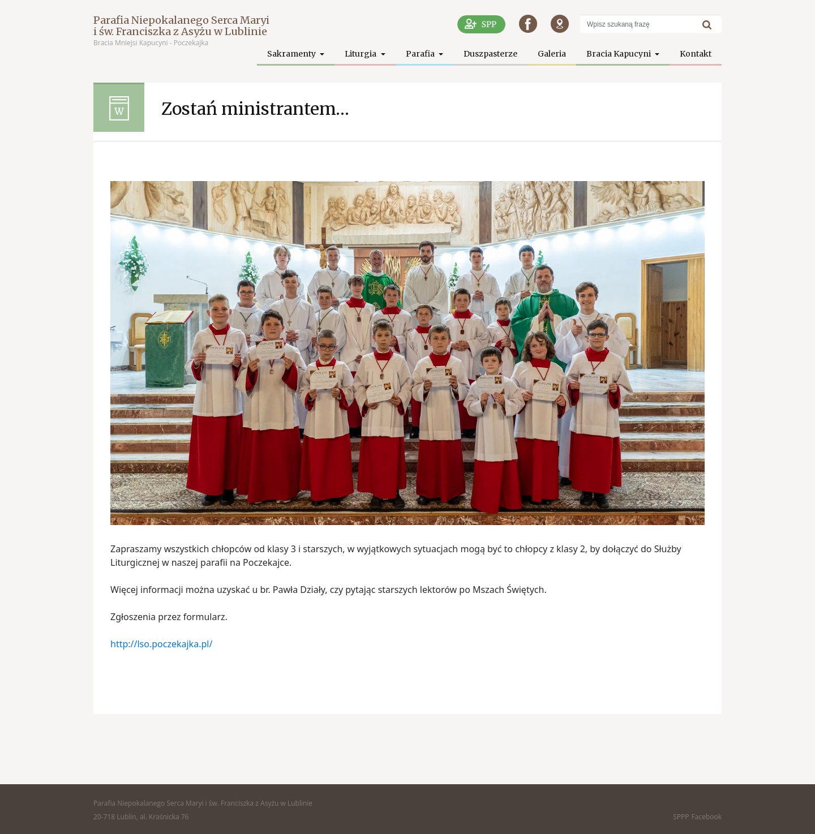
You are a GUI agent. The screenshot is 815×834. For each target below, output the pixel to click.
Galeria (552, 54)
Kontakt (695, 54)
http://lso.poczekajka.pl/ (161, 644)
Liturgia (361, 54)
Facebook (707, 817)
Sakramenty (292, 54)
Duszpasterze (490, 54)
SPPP (681, 817)
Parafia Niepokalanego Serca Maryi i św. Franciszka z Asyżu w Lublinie (181, 26)
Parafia (421, 54)
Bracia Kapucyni (619, 54)
